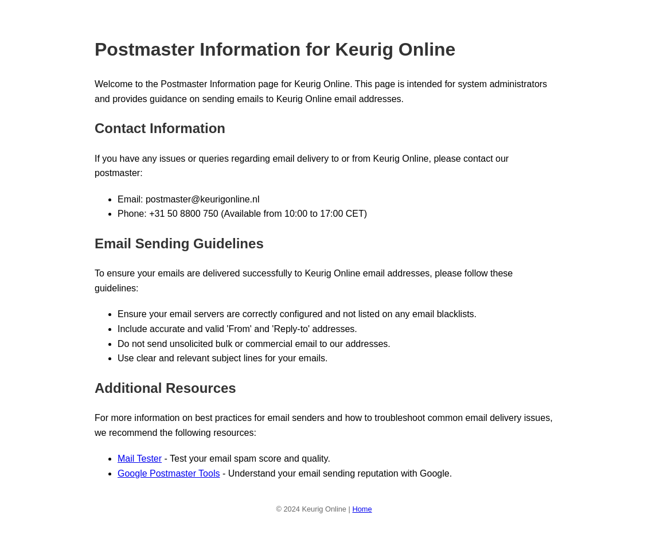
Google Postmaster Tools (169, 473)
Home (362, 509)
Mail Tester (140, 458)
